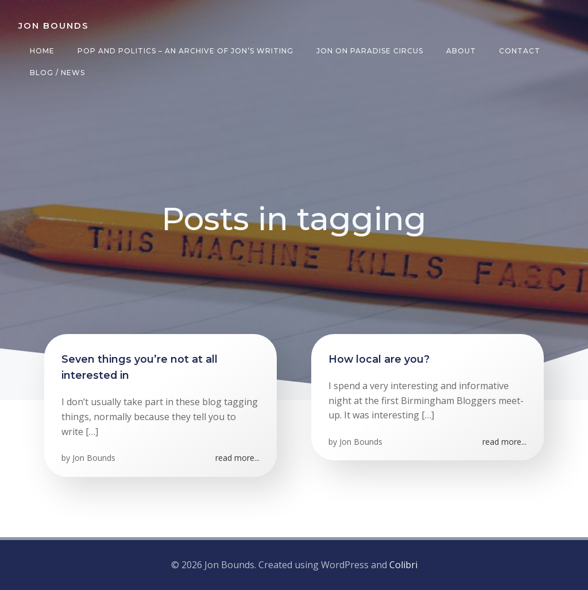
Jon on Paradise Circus (369, 50)
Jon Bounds (93, 457)
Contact (519, 50)
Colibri (403, 564)
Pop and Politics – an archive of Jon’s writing (185, 50)
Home (42, 50)
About (461, 50)
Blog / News (57, 72)
